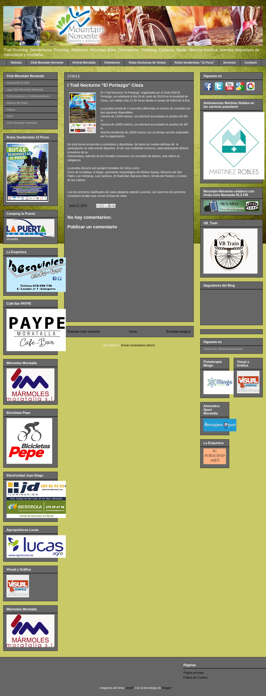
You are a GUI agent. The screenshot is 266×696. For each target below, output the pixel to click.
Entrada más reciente (83, 331)
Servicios (229, 62)
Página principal (193, 672)
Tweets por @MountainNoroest (223, 349)
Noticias (16, 62)
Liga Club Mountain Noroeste (24, 89)
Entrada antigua (179, 331)
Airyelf (129, 688)
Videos (10, 109)
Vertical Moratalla (83, 62)
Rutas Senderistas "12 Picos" (194, 62)
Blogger (166, 688)
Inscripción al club (17, 82)
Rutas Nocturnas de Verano (147, 62)
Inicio (133, 331)
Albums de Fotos (17, 103)
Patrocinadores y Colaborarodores (28, 96)
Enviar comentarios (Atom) (138, 345)
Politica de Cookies (195, 677)
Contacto (250, 62)
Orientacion (112, 62)
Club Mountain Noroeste (46, 62)
